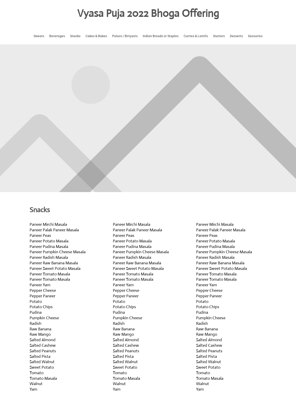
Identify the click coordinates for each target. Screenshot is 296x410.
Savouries (255, 36)
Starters (219, 36)
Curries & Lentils (196, 36)
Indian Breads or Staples (161, 36)
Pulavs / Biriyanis (125, 36)
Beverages (57, 36)
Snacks (75, 36)
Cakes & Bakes (96, 36)
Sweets (39, 36)
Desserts (236, 36)
